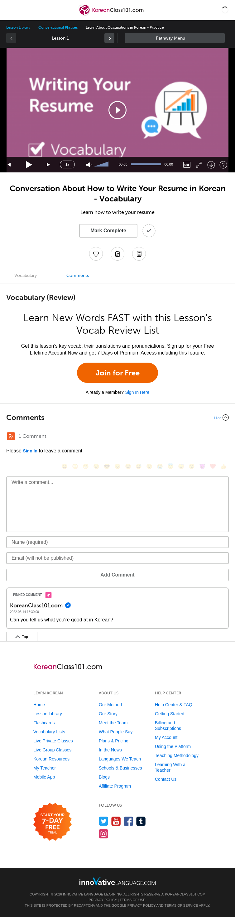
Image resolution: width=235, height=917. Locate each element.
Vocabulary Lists (49, 731)
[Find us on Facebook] (128, 821)
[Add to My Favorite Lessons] (96, 254)
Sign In (30, 450)
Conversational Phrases (58, 27)
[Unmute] (89, 165)
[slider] (102, 164)
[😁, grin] (85, 466)
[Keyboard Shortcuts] (223, 165)
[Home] (112, 14)
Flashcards (44, 722)
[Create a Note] (117, 254)
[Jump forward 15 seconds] (48, 165)
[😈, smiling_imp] (202, 466)
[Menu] (10, 10)
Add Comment (117, 574)
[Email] (117, 558)
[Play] (29, 165)
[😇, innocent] (170, 466)
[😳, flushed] (75, 466)
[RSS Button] (11, 436)
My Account (166, 737)
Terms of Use (133, 900)
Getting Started (169, 713)
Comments (77, 275)
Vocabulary (25, 275)
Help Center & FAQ (173, 704)
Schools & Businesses (120, 767)
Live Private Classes (53, 740)
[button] (225, 10)
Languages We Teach (120, 758)
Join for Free (118, 372)
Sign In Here (137, 392)
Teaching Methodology (177, 755)
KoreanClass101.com (185, 894)
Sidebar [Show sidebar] (175, 38)
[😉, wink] (149, 466)
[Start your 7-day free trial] (52, 822)
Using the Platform (173, 746)
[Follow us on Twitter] (103, 821)
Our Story (108, 713)
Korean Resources (51, 758)
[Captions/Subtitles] (187, 165)
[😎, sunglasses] (107, 466)
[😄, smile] (64, 466)
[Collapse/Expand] (117, 417)
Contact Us (165, 779)
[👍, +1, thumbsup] (223, 466)
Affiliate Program (115, 786)
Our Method (110, 704)
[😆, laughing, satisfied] (128, 466)
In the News (110, 749)
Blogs (104, 777)
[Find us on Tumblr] (141, 821)
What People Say (115, 731)
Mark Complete (108, 230)
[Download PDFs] (139, 254)
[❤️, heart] (213, 466)
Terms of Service (181, 905)
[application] (117, 110)
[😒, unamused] (96, 466)
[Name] (117, 542)
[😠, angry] (117, 466)
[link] (109, 38)
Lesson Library (18, 27)
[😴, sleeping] (181, 466)
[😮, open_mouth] (191, 466)
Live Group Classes (52, 749)
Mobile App (44, 777)
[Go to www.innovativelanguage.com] (117, 881)
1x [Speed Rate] (67, 165)
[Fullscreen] (199, 165)
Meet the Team (113, 722)
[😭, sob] (160, 466)
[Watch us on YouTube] (116, 821)
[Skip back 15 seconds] (9, 165)
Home (39, 704)
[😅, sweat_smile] (138, 466)
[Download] (211, 165)
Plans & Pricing (113, 740)
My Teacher (44, 767)
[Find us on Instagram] (103, 833)
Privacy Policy (103, 900)
